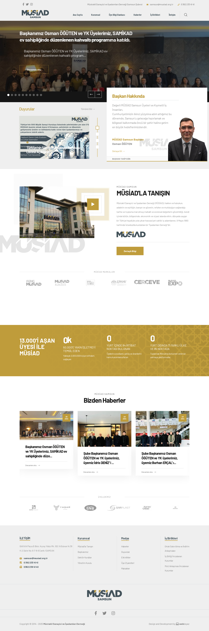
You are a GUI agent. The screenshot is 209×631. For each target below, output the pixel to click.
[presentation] (91, 94)
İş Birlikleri (155, 14)
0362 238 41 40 (31, 569)
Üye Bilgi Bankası (117, 14)
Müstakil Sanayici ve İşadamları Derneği (64, 623)
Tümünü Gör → (88, 109)
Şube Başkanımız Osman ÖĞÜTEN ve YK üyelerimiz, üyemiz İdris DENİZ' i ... (101, 458)
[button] (8, 95)
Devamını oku (34, 74)
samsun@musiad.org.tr (161, 4)
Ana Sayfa (78, 14)
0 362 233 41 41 (187, 4)
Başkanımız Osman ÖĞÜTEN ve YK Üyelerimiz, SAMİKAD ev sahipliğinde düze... (46, 451)
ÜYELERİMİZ (104, 497)
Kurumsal (95, 14)
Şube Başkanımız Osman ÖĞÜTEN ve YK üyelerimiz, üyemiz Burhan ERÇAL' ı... (160, 458)
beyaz (182, 623)
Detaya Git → (118, 151)
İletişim (172, 14)
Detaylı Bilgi (130, 251)
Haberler (138, 14)
